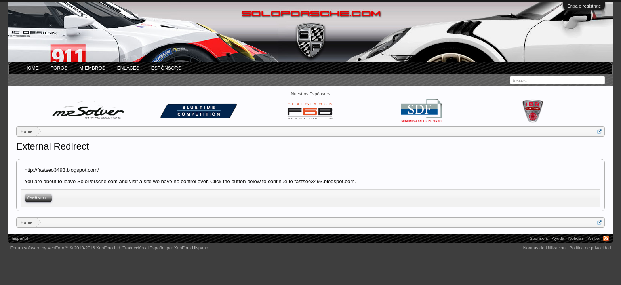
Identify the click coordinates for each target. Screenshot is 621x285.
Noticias (576, 238)
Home (32, 68)
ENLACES (128, 68)
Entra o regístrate (584, 6)
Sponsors (539, 238)
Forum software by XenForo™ (66, 247)
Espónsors (166, 68)
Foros (59, 68)
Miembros (92, 68)
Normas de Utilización (544, 247)
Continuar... (38, 198)
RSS (606, 238)
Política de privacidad (590, 247)
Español (20, 238)
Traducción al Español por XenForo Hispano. (165, 247)
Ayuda (558, 238)
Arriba (593, 238)
